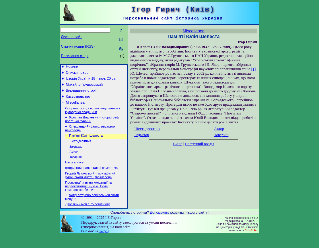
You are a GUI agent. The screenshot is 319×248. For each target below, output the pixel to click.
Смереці (104, 244)
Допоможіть (159, 225)
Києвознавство (78, 100)
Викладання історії (81, 94)
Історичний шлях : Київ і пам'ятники (92, 178)
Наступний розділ (199, 144)
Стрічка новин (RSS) (78, 46)
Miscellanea (75, 107)
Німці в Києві (74, 172)
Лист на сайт (71, 37)
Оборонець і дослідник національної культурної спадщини (92, 115)
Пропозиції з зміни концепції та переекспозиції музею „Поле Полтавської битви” (88, 197)
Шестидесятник (80, 148)
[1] (253, 69)
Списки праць (77, 74)
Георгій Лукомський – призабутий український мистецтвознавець (90, 186)
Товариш (76, 166)
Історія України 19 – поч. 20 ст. (91, 80)
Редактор (76, 154)
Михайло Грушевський (84, 87)
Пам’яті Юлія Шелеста (86, 143)
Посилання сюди (74, 56)
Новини (72, 67)
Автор (74, 160)
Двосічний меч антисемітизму (87, 217)
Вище (177, 144)
